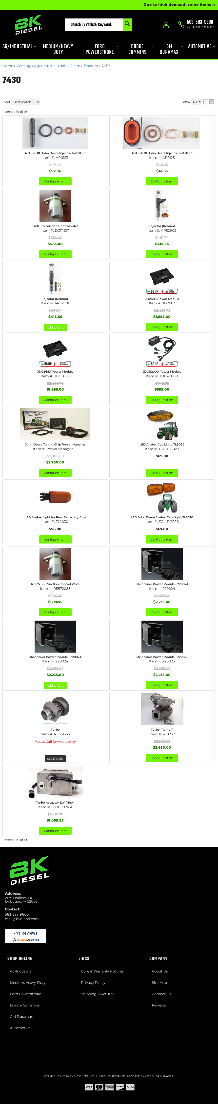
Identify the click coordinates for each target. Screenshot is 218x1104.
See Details (55, 758)
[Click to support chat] (195, 25)
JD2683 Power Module (162, 299)
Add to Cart (55, 327)
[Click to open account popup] (165, 24)
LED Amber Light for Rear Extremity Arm (55, 517)
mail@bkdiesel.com (22, 919)
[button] (88, 24)
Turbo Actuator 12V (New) (55, 802)
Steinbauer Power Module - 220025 (162, 657)
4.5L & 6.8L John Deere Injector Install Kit (55, 153)
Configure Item (55, 181)
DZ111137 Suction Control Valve (55, 226)
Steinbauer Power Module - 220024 (162, 584)
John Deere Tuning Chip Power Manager (55, 444)
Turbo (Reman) (162, 729)
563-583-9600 (17, 914)
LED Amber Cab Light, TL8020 (161, 444)
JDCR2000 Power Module (162, 371)
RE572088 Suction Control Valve (55, 584)
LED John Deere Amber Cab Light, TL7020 (162, 517)
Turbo (55, 729)
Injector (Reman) (162, 226)
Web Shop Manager (159, 1076)
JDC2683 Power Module (55, 371)
